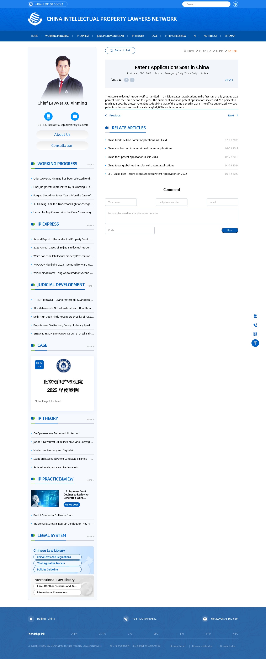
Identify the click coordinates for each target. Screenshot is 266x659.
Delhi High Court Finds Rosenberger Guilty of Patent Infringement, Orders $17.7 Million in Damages (63, 316)
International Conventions (52, 592)
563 (230, 80)
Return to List (122, 50)
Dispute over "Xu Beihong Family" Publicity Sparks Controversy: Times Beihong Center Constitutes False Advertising (63, 325)
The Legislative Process (51, 563)
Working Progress (57, 36)
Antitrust (210, 36)
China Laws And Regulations (54, 557)
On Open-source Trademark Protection (56, 433)
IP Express (83, 36)
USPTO (102, 633)
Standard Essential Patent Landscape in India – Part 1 (63, 459)
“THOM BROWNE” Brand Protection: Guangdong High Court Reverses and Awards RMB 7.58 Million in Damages (63, 300)
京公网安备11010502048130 (146, 646)
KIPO (208, 633)
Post (229, 230)
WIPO (235, 633)
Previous (113, 115)
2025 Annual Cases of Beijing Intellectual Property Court (63, 247)
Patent (233, 51)
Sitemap (230, 36)
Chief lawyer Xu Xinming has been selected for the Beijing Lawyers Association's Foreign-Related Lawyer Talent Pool (63, 178)
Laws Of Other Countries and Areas (57, 586)
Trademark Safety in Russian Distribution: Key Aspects (63, 523)
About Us (62, 134)
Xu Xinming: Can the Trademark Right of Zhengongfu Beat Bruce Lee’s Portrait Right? (63, 204)
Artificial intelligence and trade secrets (56, 467)
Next (233, 115)
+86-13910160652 (46, 4)
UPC (130, 633)
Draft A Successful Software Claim (53, 515)
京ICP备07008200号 (119, 646)
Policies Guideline (47, 569)
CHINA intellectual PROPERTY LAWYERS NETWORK (102, 19)
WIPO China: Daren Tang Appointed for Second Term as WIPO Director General (63, 273)
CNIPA (73, 633)
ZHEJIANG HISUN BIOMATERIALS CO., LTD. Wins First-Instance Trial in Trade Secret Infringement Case (63, 333)
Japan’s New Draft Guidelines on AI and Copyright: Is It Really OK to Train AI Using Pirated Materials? (63, 442)
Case (154, 36)
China (219, 51)
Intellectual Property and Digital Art (54, 450)
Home (189, 51)
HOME (34, 36)
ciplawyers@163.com (74, 119)
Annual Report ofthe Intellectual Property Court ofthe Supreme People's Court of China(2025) (63, 239)
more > (90, 165)
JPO (182, 633)
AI (195, 36)
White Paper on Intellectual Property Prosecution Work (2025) (63, 256)
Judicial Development (110, 36)
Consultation (62, 145)
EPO (156, 633)
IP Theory (138, 36)
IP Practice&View (175, 36)
